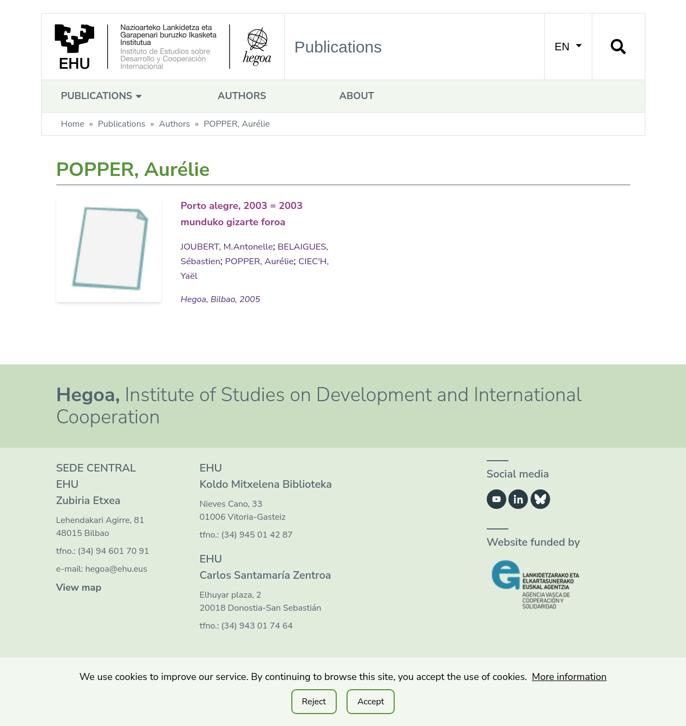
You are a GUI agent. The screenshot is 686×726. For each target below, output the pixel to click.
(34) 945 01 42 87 (257, 549)
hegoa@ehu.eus (116, 583)
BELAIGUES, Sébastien (231, 275)
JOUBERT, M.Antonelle (231, 260)
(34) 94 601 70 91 (113, 565)
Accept (370, 702)
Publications (103, 95)
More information (569, 676)
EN (568, 47)
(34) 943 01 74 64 (257, 640)
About (356, 95)
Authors (242, 95)
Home (72, 124)
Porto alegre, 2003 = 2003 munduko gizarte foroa (249, 220)
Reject (314, 702)
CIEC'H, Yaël (243, 290)
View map (79, 601)
